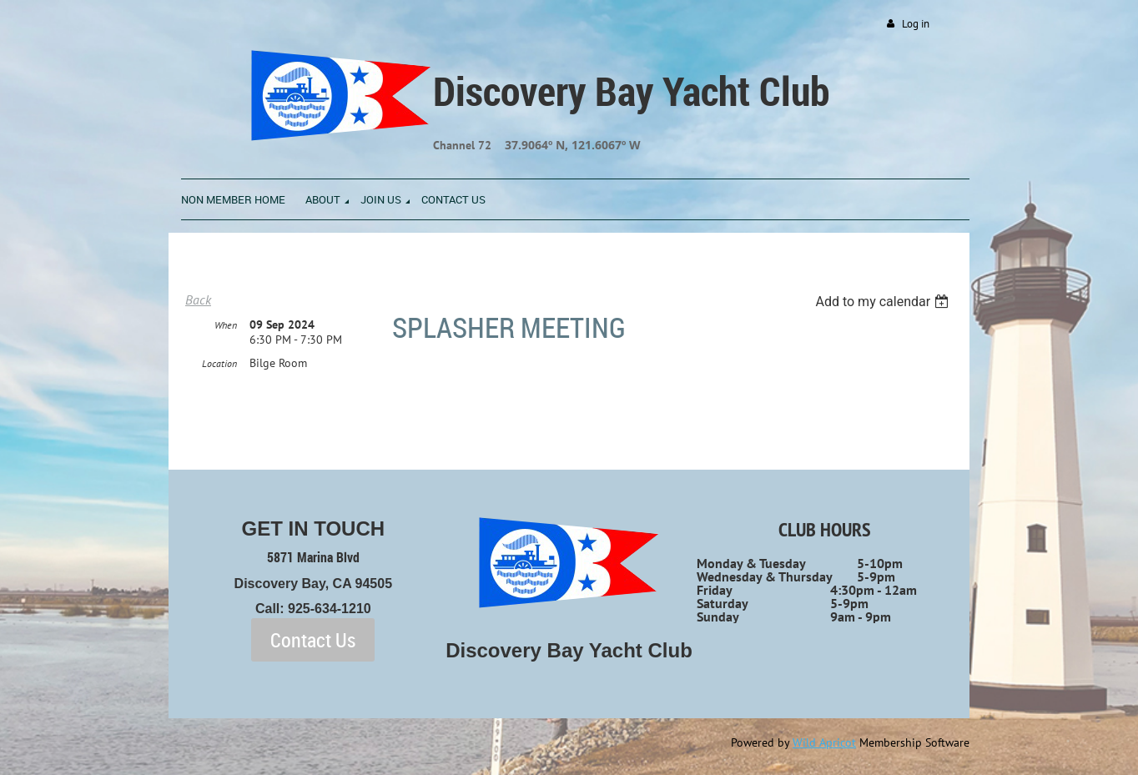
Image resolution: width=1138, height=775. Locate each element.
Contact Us (312, 640)
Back (198, 299)
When (225, 325)
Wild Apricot (824, 742)
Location (219, 363)
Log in (915, 24)
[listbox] (884, 301)
